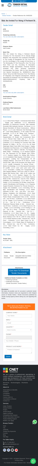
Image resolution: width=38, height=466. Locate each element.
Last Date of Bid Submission (12, 108)
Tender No (6, 40)
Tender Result (7, 411)
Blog (4, 435)
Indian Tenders (7, 406)
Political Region (8, 102)
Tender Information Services (11, 417)
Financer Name (7, 46)
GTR (4, 29)
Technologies (15, 382)
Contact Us (6, 401)
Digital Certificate (8, 413)
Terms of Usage (30, 458)
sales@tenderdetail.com (11, 444)
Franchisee (6, 395)
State (4, 426)
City (4, 427)
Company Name (12, 312)
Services (6, 382)
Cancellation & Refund (9, 399)
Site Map (5, 437)
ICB (4, 85)
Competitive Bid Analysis (10, 415)
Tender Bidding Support (10, 419)
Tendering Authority (9, 35)
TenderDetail (30, 462)
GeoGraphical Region (10, 96)
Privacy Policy (19, 460)
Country (5, 91)
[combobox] (19, 330)
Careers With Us (8, 397)
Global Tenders (7, 408)
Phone (8, 334)
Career (5, 384)
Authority (5, 429)
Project (5, 409)
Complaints (6, 393)
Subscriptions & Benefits (10, 390)
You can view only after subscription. (13, 37)
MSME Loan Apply (8, 420)
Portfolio (25, 382)
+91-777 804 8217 (20, 1)
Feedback (6, 391)
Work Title (6, 52)
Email (8, 320)
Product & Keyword (14, 346)
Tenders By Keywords (9, 431)
